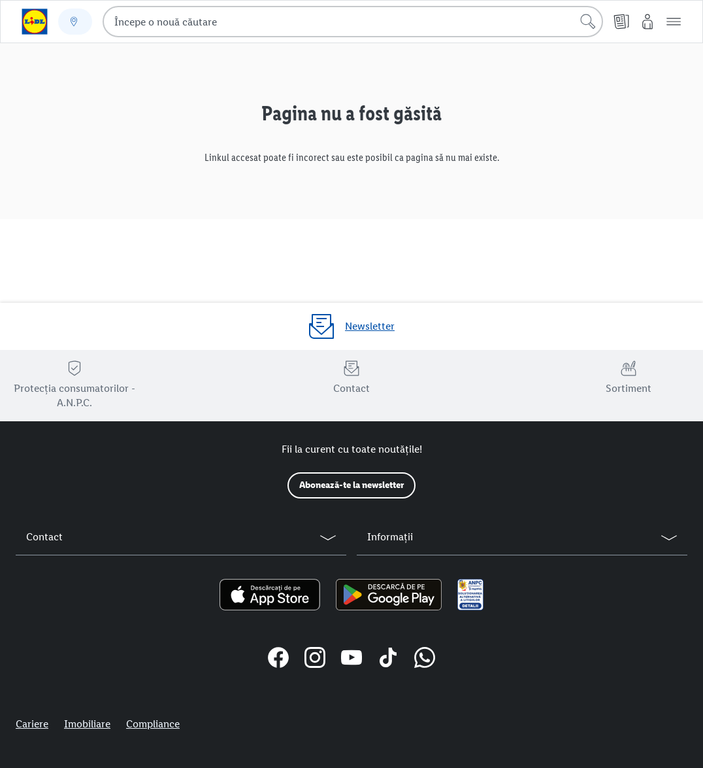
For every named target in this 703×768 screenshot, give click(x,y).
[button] (673, 21)
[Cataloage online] (621, 21)
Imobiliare (87, 724)
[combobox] (353, 21)
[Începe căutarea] (588, 22)
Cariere (32, 724)
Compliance (153, 724)
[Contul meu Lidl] (647, 21)
